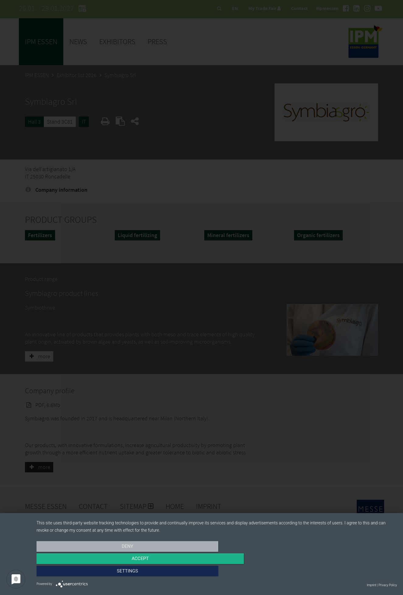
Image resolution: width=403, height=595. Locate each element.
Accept (216, 573)
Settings (343, 573)
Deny (90, 573)
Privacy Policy (388, 585)
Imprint (371, 585)
